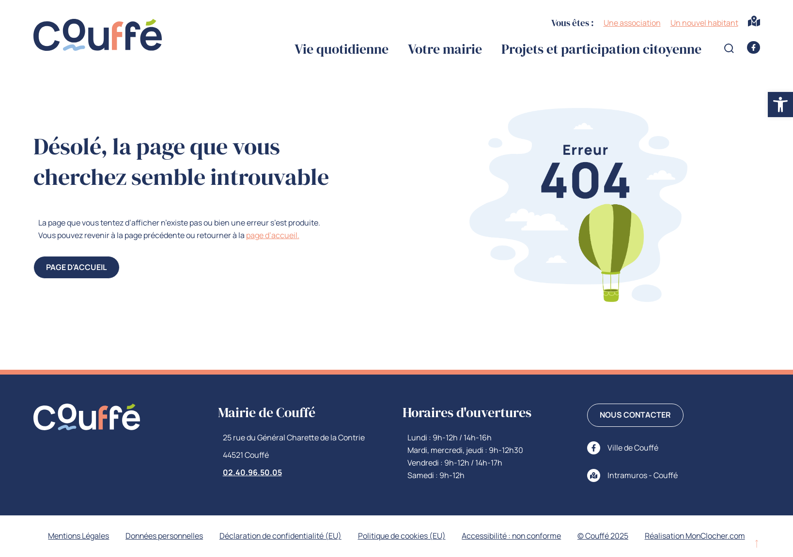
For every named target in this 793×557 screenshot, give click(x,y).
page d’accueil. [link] (272, 235)
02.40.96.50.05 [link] (252, 472)
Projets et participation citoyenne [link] (601, 49)
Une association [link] (632, 23)
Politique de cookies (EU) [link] (402, 536)
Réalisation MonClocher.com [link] (698, 536)
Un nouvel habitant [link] (704, 23)
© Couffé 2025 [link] (605, 536)
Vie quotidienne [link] (342, 49)
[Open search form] (729, 48)
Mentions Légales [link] (75, 536)
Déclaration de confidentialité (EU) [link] (280, 536)
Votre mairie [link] (445, 49)
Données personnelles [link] (162, 536)
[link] (780, 104)
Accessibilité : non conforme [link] (513, 536)
